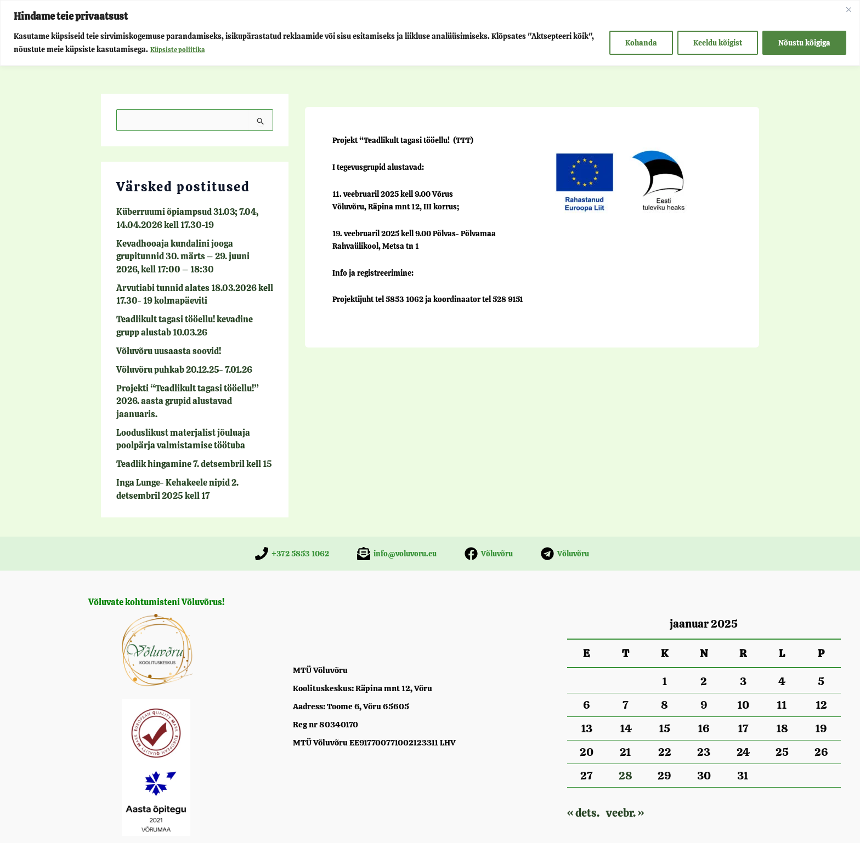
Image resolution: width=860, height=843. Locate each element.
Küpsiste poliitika (180, 49)
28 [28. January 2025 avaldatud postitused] (625, 738)
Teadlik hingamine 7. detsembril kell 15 (184, 430)
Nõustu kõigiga (804, 43)
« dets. (583, 775)
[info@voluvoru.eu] (397, 516)
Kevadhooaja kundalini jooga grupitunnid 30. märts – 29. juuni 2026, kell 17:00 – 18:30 (189, 251)
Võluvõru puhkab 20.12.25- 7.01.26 (176, 355)
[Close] (848, 9)
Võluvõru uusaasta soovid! (162, 338)
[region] (430, 32)
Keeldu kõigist (717, 43)
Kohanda (641, 43)
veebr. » (625, 775)
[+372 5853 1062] (292, 516)
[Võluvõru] (488, 516)
